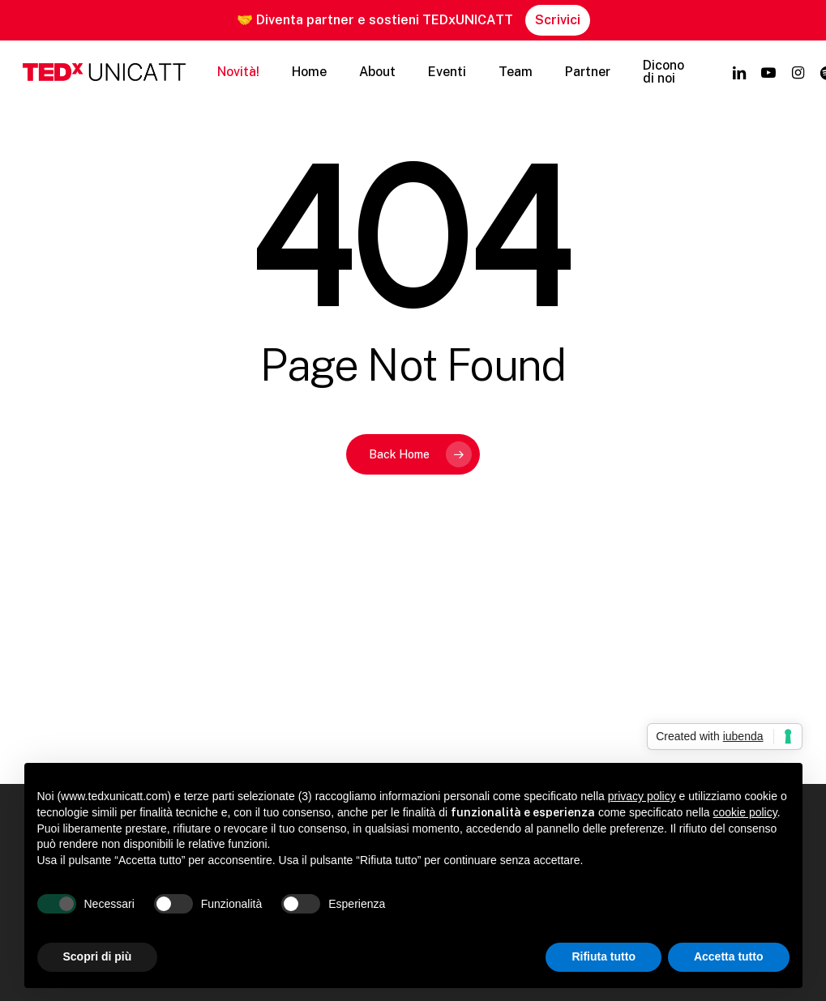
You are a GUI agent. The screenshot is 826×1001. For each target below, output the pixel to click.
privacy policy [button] (642, 796)
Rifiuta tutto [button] (603, 956)
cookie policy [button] (745, 812)
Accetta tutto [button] (729, 956)
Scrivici (557, 20)
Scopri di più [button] (97, 956)
